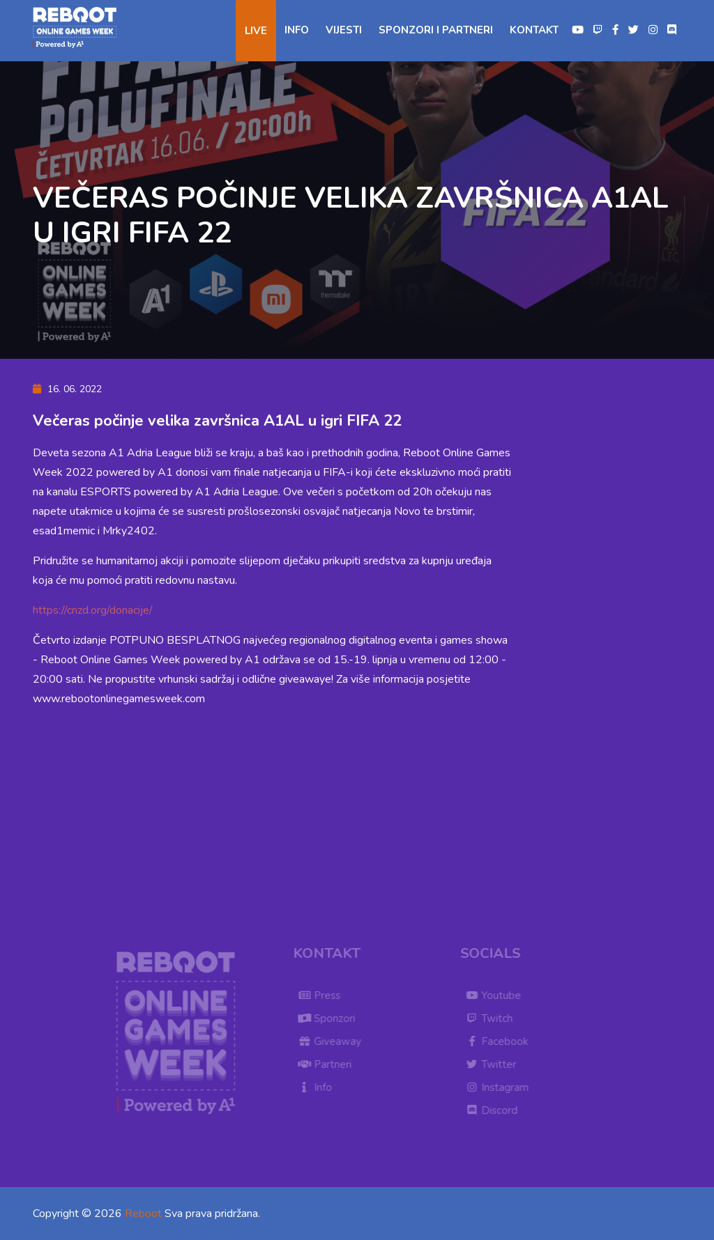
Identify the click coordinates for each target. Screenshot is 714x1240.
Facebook (500, 1041)
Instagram (500, 1087)
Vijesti (344, 30)
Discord (495, 1110)
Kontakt (534, 30)
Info (296, 30)
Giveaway (333, 1041)
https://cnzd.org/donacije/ (93, 610)
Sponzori (329, 1018)
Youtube (496, 995)
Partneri (328, 1064)
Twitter (494, 1064)
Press (322, 995)
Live (256, 31)
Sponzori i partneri (436, 30)
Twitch (492, 1018)
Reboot (143, 1213)
